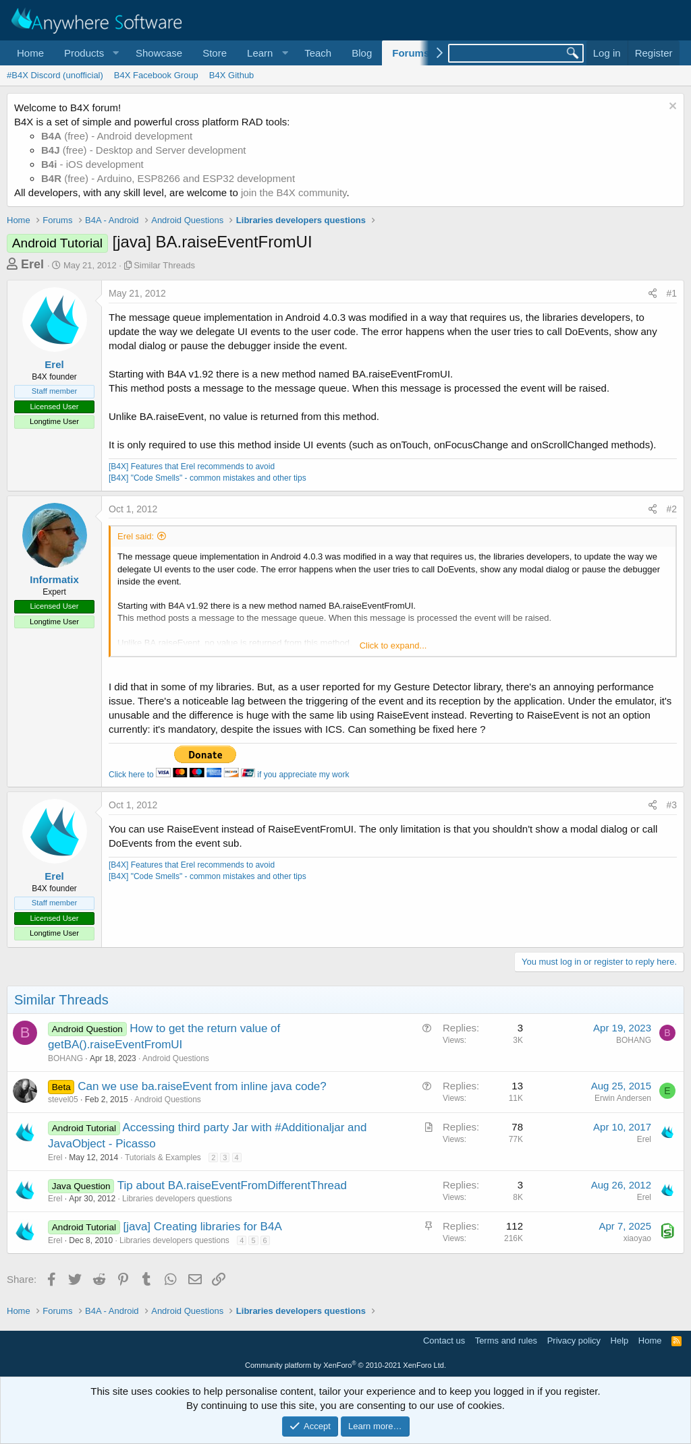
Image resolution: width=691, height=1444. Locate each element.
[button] (90, 52)
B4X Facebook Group (156, 75)
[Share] (652, 294)
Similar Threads (164, 265)
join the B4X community (293, 192)
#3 (671, 805)
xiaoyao (637, 1238)
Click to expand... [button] (393, 645)
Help (620, 1340)
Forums (410, 53)
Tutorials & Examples (163, 1157)
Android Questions (175, 1058)
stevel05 (63, 1099)
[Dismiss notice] (671, 107)
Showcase (159, 53)
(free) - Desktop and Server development (143, 150)
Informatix (54, 579)
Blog (362, 53)
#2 (671, 509)
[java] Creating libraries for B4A (202, 1226)
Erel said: (135, 536)
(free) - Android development (116, 136)
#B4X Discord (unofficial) (55, 75)
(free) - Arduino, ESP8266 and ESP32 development (168, 178)
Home (30, 53)
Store (214, 53)
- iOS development (92, 164)
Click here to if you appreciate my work (229, 774)
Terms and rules (506, 1340)
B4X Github (231, 75)
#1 (671, 293)
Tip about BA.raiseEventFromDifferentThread (232, 1185)
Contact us (444, 1340)
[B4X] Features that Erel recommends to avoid (192, 466)
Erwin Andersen (623, 1098)
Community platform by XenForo (345, 1365)
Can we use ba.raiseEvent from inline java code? (202, 1086)
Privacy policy (574, 1340)
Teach (317, 53)
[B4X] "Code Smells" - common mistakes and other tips (207, 478)
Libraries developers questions (177, 1198)
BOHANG (65, 1058)
